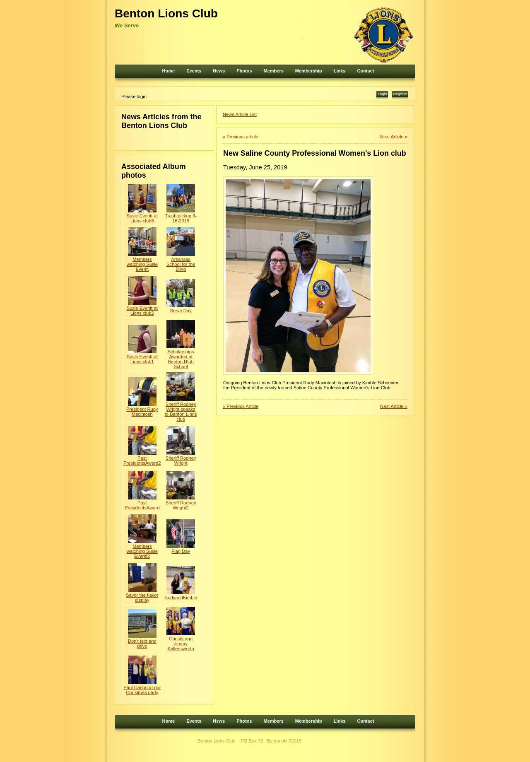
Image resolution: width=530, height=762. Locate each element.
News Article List (240, 114)
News (219, 70)
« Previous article (240, 136)
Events (193, 70)
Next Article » (393, 136)
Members (273, 70)
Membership (308, 70)
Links (340, 70)
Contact (365, 70)
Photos (244, 70)
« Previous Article (240, 406)
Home (168, 70)
